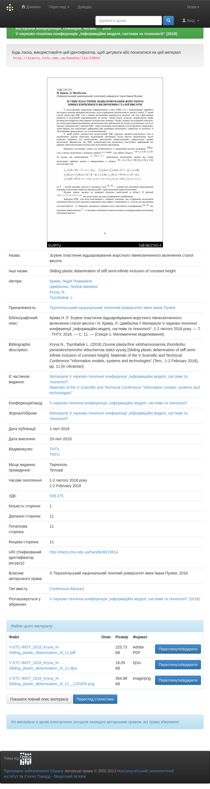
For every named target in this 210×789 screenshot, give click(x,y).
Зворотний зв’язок (70, 776)
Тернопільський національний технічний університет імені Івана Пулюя (112, 307)
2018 (107, 28)
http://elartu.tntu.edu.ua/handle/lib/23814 (83, 552)
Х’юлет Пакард (37, 776)
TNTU (54, 454)
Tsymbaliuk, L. (61, 297)
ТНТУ (54, 449)
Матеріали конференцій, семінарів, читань (56, 28)
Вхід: (190, 20)
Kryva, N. (57, 292)
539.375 (56, 496)
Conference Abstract (66, 589)
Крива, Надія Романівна (70, 281)
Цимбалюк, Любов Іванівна (73, 286)
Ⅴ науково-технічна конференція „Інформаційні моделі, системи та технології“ (118, 403)
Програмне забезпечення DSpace (33, 771)
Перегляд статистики (95, 699)
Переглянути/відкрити (178, 649)
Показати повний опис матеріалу (39, 699)
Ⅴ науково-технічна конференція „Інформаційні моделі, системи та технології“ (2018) (96, 34)
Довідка (84, 7)
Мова (193, 7)
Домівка (30, 6)
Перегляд (59, 7)
